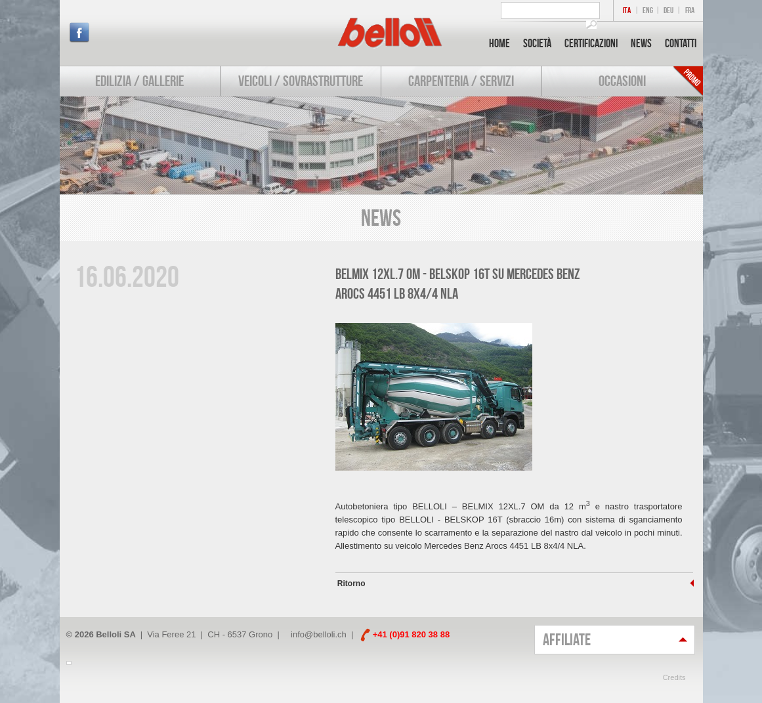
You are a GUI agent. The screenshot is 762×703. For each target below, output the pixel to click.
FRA (689, 10)
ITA (627, 10)
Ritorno (350, 583)
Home (499, 43)
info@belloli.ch (319, 634)
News (641, 43)
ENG (648, 10)
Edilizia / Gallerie (139, 80)
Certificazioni (591, 43)
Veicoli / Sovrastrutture (300, 80)
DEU (668, 10)
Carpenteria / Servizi (461, 80)
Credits (674, 677)
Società (537, 43)
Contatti (680, 43)
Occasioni (622, 80)
